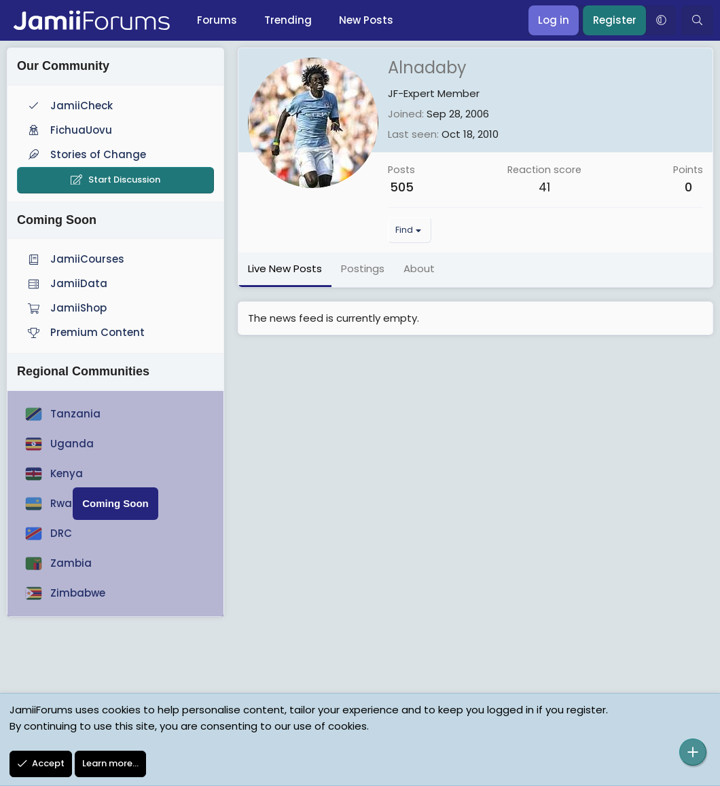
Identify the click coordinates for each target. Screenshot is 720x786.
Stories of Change (85, 154)
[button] (661, 20)
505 (402, 187)
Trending (288, 20)
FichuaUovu (68, 130)
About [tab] (419, 268)
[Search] (697, 20)
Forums (217, 20)
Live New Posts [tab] (285, 268)
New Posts (366, 20)
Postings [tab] (362, 268)
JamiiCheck (69, 105)
